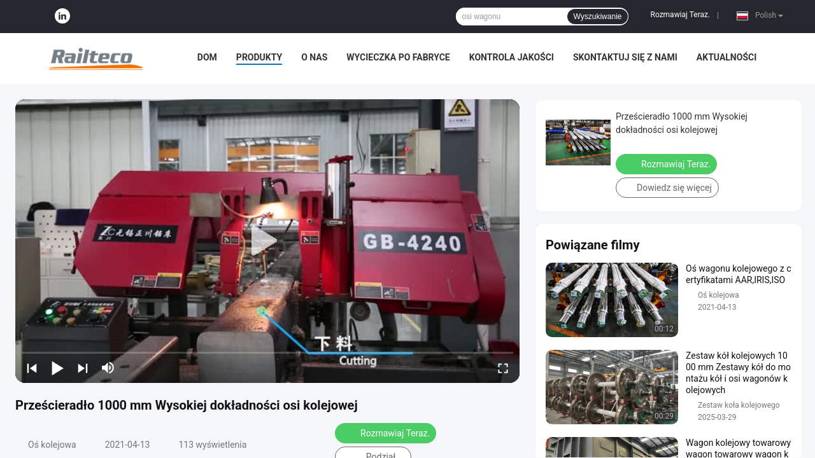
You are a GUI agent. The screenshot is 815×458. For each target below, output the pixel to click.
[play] (267, 241)
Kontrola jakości (511, 57)
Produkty (259, 57)
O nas (314, 57)
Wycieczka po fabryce (398, 57)
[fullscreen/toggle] (503, 367)
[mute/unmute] (108, 367)
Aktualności (726, 57)
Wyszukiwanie (598, 16)
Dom (207, 57)
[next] (83, 367)
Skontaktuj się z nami (625, 57)
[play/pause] (57, 367)
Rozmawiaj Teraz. (680, 14)
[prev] (32, 367)
